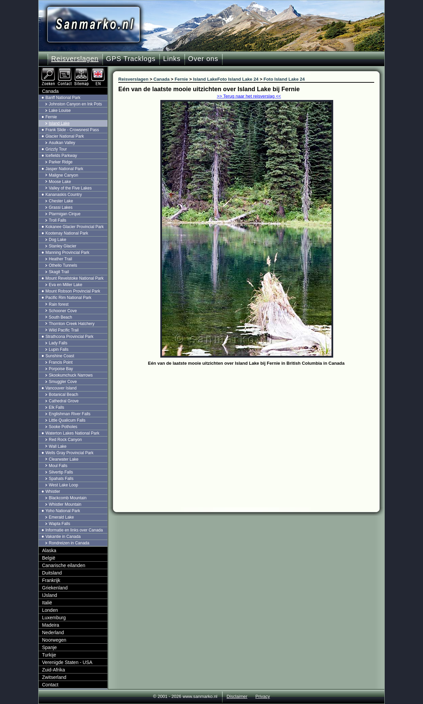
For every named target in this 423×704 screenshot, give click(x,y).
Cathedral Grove (64, 401)
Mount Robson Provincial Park (72, 291)
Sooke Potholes (63, 426)
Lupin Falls (58, 349)
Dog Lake (57, 239)
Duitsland (52, 573)
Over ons (203, 58)
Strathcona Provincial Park (69, 336)
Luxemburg (54, 617)
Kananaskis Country (63, 194)
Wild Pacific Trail (64, 330)
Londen (50, 610)
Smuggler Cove (63, 381)
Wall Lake (57, 446)
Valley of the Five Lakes (70, 188)
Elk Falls (56, 407)
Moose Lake (60, 181)
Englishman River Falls (69, 413)
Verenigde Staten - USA (67, 662)
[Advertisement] (251, 418)
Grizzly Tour (56, 149)
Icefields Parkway (61, 155)
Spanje (49, 647)
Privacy (262, 696)
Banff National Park (62, 97)
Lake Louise (60, 110)
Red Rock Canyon (65, 439)
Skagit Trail (59, 271)
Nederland (53, 632)
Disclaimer (237, 696)
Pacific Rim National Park (68, 297)
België (48, 558)
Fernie (51, 117)
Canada (50, 91)
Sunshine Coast (59, 356)
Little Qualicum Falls (67, 420)
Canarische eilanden (63, 565)
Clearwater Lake (63, 459)
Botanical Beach (63, 394)
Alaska (49, 550)
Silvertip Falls (61, 472)
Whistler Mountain (65, 504)
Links (172, 58)
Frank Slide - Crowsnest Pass (72, 129)
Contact (50, 684)
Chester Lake (61, 201)
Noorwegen (54, 640)
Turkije (49, 655)
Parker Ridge (61, 162)
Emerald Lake (61, 517)
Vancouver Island (61, 388)
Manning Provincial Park (67, 252)
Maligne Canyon (63, 175)
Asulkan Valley (62, 142)
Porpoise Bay (61, 368)
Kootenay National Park (66, 233)
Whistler (52, 491)
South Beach (60, 317)
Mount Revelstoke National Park (74, 278)
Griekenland (55, 587)
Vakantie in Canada (63, 536)
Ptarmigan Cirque (64, 214)
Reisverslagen (75, 58)
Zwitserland (54, 677)
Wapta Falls (59, 523)
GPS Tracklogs (131, 58)
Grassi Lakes (61, 207)
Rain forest (58, 304)
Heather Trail (60, 259)
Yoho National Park (62, 510)
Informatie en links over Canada (74, 530)
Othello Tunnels (63, 265)
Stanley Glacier (62, 246)
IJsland (49, 595)
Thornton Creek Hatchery (72, 323)
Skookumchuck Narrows (71, 375)
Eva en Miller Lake (65, 284)
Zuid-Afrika (53, 669)
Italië (47, 602)
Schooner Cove (63, 310)
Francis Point (61, 362)
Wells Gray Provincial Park (69, 452)
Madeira (50, 625)
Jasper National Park (64, 168)
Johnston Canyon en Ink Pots (75, 104)
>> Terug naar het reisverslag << (249, 96)
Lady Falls (58, 343)
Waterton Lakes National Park (72, 433)
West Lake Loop (63, 485)
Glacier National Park (64, 136)
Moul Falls (58, 465)
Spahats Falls (61, 478)
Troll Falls (57, 220)
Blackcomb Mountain (67, 498)
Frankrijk (51, 580)
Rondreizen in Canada (69, 543)
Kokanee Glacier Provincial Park (74, 226)
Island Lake (59, 123)
